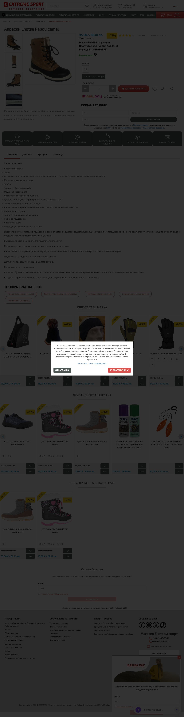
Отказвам (62, 370)
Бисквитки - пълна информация (92, 363)
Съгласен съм (119, 370)
